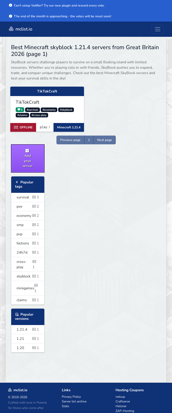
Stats (65, 406)
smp (28, 225)
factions (28, 243)
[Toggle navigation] (157, 29)
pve (28, 206)
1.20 (28, 348)
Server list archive (74, 401)
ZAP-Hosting (125, 411)
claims (28, 300)
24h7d (28, 252)
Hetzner (121, 406)
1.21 (28, 338)
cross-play (28, 264)
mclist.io (20, 29)
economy (28, 215)
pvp (28, 234)
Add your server (28, 158)
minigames (28, 288)
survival (28, 197)
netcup (120, 397)
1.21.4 (28, 329)
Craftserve (123, 401)
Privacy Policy (71, 397)
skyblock (28, 276)
